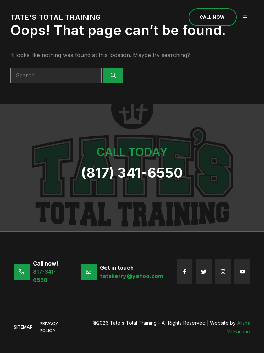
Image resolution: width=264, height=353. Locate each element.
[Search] (113, 75)
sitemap (23, 327)
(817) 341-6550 (132, 172)
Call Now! (213, 17)
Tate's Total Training (55, 17)
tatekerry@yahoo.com (131, 275)
